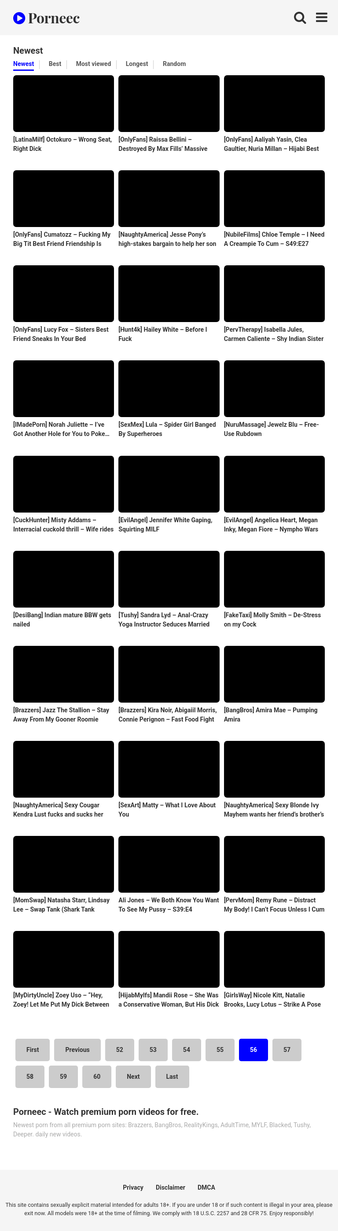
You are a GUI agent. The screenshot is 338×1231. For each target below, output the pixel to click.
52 (119, 1049)
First (32, 1049)
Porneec (46, 17)
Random (174, 63)
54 (186, 1049)
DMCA (206, 1187)
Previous (77, 1049)
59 (63, 1076)
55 (220, 1049)
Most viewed (93, 63)
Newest (23, 63)
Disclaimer (170, 1187)
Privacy (133, 1187)
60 (96, 1076)
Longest (137, 63)
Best (55, 63)
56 (253, 1049)
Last (172, 1076)
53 (153, 1049)
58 (29, 1076)
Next (133, 1076)
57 (286, 1049)
